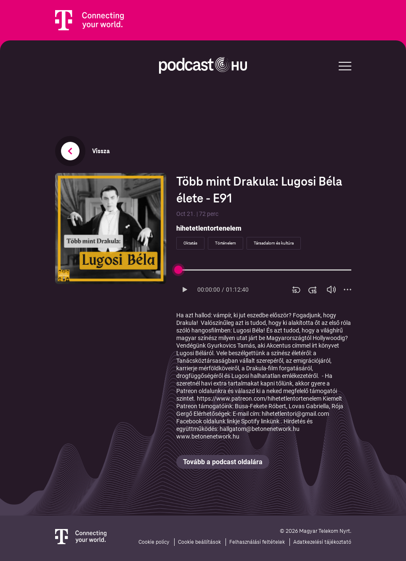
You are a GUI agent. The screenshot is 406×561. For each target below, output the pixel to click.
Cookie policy (154, 542)
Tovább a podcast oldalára (223, 462)
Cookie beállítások (199, 542)
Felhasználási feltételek (257, 542)
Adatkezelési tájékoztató (322, 542)
